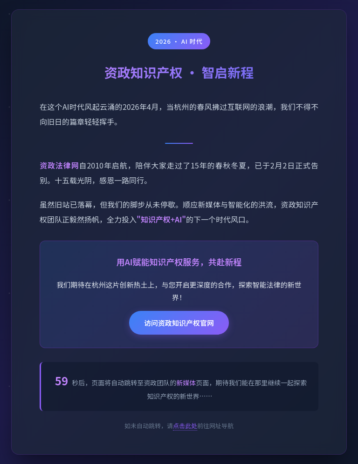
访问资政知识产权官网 (179, 323)
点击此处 (185, 425)
